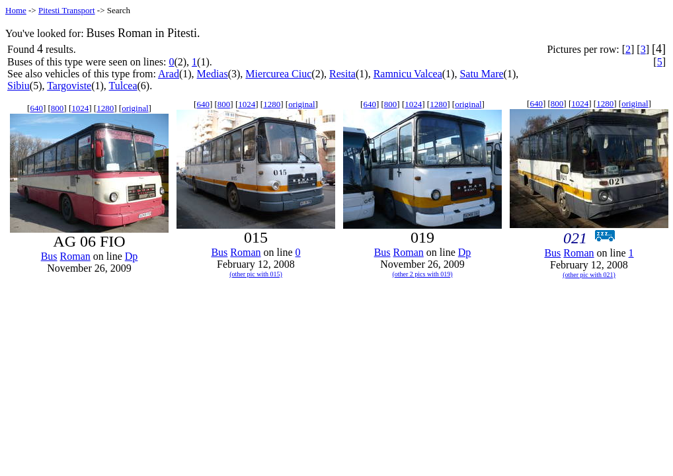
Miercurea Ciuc (278, 73)
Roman (75, 256)
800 (57, 108)
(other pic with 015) (255, 274)
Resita (342, 73)
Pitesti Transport (66, 10)
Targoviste (69, 85)
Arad (168, 73)
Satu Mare (481, 73)
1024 (80, 108)
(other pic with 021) (589, 274)
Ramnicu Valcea (408, 73)
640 (36, 108)
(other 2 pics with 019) (422, 274)
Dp (131, 256)
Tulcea (123, 85)
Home (15, 10)
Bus (49, 256)
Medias (212, 73)
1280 (105, 108)
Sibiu (18, 85)
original (135, 108)
